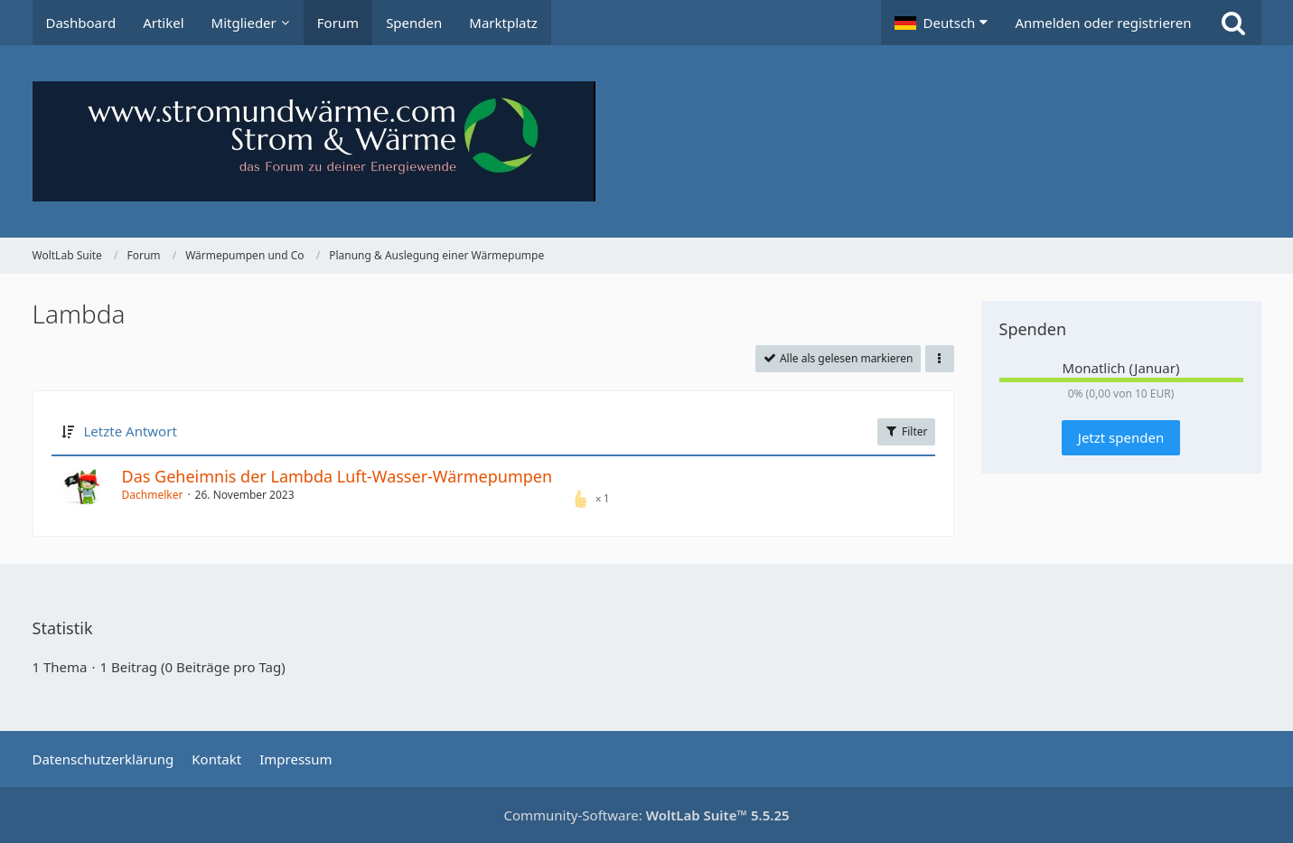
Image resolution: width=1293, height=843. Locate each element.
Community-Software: (646, 815)
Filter (906, 431)
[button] (941, 22)
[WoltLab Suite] (647, 141)
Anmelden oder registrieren (1103, 23)
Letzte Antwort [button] (130, 431)
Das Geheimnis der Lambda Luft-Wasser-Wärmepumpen (337, 476)
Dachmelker (152, 494)
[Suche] (1233, 22)
